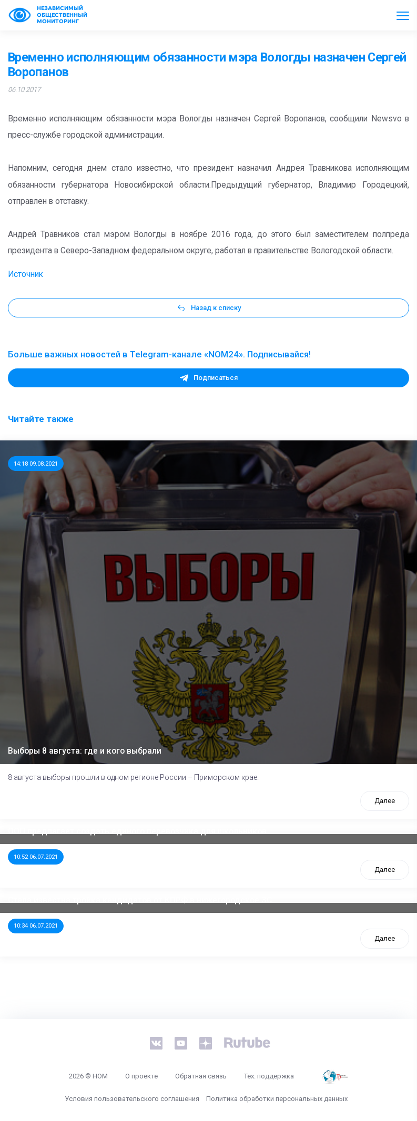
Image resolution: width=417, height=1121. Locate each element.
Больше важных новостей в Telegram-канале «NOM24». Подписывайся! (159, 354)
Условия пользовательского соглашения (132, 1099)
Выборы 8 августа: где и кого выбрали (84, 751)
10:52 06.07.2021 (36, 856)
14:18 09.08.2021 (36, 463)
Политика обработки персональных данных (277, 1099)
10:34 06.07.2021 (36, 925)
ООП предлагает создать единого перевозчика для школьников (137, 831)
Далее (384, 801)
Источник (25, 274)
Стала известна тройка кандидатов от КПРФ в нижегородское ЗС (140, 900)
